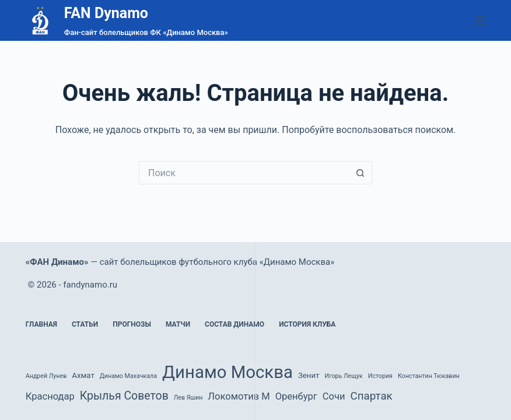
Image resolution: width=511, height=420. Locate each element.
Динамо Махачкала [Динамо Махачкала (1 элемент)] (128, 376)
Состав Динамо (234, 324)
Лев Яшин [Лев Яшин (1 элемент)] (188, 397)
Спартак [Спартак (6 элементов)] (371, 396)
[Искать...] (244, 172)
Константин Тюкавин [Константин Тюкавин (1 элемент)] (429, 376)
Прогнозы (132, 324)
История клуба (307, 324)
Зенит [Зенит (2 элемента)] (309, 375)
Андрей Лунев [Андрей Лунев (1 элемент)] (46, 376)
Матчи (178, 324)
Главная (41, 324)
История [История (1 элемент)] (380, 376)
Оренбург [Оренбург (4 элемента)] (296, 396)
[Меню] (480, 20)
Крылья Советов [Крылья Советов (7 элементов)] (124, 395)
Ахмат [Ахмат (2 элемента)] (83, 375)
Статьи (85, 324)
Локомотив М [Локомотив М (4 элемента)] (239, 396)
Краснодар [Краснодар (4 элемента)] (50, 396)
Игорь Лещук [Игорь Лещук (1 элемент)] (344, 376)
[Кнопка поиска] (360, 172)
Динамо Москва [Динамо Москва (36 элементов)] (227, 372)
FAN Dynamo (106, 13)
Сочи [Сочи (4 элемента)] (334, 396)
